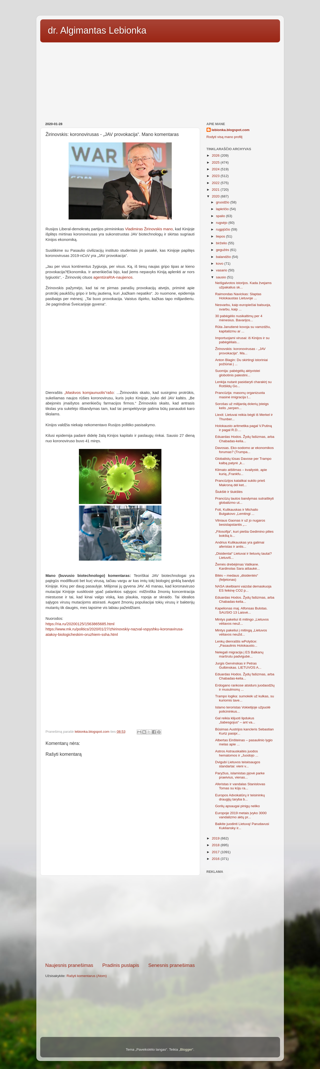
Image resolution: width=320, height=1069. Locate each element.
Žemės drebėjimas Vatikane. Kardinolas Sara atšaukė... (237, 566)
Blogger (186, 1049)
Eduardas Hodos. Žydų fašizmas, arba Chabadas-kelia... (244, 439)
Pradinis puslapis (120, 965)
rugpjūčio (223, 229)
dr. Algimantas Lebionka (97, 30)
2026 (216, 155)
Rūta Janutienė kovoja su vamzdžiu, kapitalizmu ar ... (243, 329)
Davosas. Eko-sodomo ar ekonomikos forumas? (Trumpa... (244, 450)
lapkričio (223, 209)
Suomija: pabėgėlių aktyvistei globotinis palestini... (237, 373)
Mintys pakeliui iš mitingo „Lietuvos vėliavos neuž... (242, 621)
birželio (222, 243)
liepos (221, 236)
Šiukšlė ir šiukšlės (229, 492)
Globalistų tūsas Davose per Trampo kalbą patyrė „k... (243, 461)
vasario (222, 270)
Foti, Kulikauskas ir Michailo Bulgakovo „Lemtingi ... (236, 512)
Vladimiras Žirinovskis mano (149, 229)
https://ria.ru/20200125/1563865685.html (80, 624)
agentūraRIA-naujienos (113, 277)
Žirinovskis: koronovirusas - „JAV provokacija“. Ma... (240, 351)
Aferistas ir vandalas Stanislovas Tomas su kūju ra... (240, 786)
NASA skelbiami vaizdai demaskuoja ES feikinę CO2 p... (243, 588)
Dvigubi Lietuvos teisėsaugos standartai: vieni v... (237, 764)
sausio (221, 277)
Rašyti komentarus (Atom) (87, 976)
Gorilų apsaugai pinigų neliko (237, 806)
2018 (216, 845)
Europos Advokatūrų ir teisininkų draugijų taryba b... (240, 797)
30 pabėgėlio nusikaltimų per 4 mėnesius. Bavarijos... (238, 318)
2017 (216, 852)
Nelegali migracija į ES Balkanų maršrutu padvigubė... (239, 654)
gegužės (223, 250)
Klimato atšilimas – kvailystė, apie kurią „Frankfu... (241, 472)
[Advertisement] (160, 80)
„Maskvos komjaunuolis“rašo (89, 393)
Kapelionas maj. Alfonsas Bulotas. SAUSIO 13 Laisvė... (241, 610)
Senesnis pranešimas (171, 965)
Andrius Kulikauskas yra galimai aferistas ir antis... (239, 544)
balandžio (224, 257)
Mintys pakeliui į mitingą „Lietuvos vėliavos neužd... (241, 632)
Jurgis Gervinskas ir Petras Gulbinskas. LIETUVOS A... (238, 665)
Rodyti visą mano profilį (225, 137)
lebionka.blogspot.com (231, 130)
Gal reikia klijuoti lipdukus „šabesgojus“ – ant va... (235, 720)
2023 (216, 176)
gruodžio (223, 202)
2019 (216, 838)
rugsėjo (222, 223)
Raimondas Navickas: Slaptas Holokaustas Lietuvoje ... (238, 296)
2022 (216, 183)
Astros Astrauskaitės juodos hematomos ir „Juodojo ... (236, 753)
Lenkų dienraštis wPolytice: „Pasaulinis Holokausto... (236, 643)
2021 (216, 190)
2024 (216, 169)
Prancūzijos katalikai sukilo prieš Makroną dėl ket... (240, 483)
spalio (221, 216)
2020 (216, 196)
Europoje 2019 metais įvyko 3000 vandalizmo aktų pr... (241, 815)
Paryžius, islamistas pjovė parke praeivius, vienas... (240, 775)
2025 (216, 162)
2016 (216, 859)
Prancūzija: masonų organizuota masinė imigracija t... (240, 395)
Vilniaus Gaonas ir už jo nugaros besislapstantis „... (240, 522)
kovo (220, 263)
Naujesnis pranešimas (69, 965)
